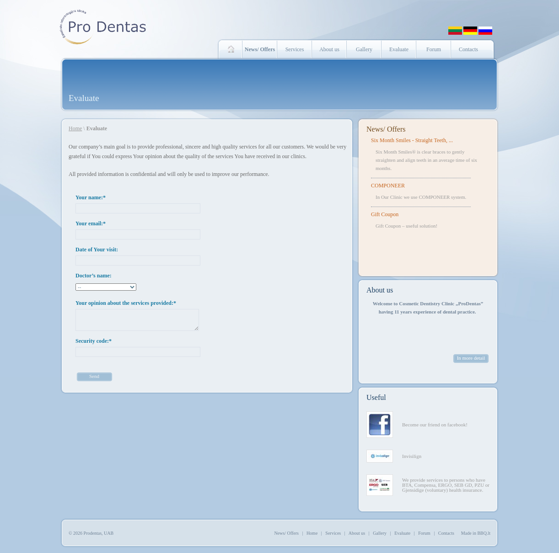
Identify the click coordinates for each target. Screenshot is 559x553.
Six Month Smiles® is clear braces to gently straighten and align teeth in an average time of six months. (426, 160)
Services (294, 49)
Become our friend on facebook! (435, 424)
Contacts (468, 49)
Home (75, 128)
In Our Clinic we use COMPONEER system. (421, 197)
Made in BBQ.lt (475, 533)
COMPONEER (388, 185)
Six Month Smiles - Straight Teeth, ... (412, 140)
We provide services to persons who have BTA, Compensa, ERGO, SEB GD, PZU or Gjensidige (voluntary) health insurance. (445, 485)
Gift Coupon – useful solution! (406, 226)
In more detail (471, 358)
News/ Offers (385, 129)
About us (329, 49)
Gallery (364, 49)
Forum (433, 49)
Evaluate (398, 49)
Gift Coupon (384, 214)
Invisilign (411, 456)
